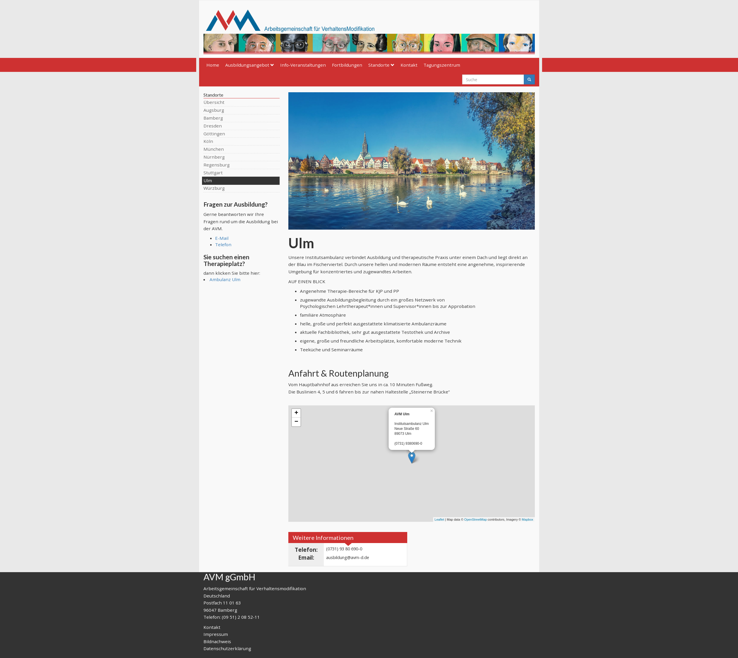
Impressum (215, 634)
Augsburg (213, 110)
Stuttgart (213, 172)
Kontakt (409, 65)
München (213, 149)
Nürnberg (214, 157)
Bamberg (213, 118)
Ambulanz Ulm (225, 279)
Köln (208, 141)
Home (212, 65)
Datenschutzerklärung (227, 648)
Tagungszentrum (441, 65)
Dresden (212, 126)
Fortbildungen (347, 65)
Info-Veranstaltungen (303, 65)
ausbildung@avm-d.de (347, 557)
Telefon (223, 244)
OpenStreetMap (475, 519)
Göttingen (214, 133)
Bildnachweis (217, 641)
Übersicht (213, 102)
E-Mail (221, 238)
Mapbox (527, 519)
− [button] (296, 422)
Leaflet (439, 519)
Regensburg (216, 165)
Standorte (381, 65)
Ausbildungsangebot (249, 65)
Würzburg (214, 188)
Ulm (207, 180)
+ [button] (296, 413)
